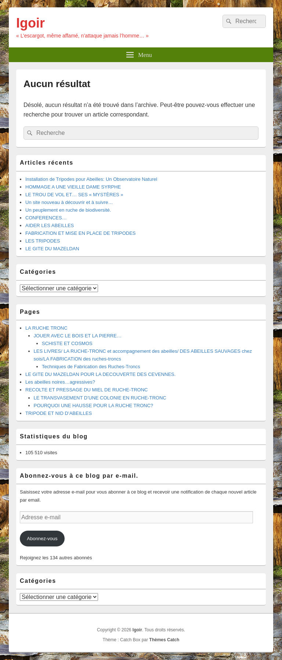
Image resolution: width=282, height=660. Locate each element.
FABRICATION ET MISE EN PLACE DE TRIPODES (80, 233)
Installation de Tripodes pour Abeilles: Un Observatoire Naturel (91, 179)
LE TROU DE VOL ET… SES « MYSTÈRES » (74, 194)
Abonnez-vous (42, 538)
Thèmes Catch (164, 639)
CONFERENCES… (46, 217)
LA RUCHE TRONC (46, 328)
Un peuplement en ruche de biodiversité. (68, 210)
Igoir (30, 23)
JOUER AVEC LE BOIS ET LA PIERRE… (78, 335)
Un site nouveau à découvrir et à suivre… (69, 202)
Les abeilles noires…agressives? (60, 382)
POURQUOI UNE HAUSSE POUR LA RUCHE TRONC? (93, 405)
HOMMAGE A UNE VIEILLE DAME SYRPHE (73, 187)
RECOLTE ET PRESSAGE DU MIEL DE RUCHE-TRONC (86, 389)
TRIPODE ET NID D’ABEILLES (58, 413)
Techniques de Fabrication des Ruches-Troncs (91, 366)
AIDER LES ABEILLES (49, 225)
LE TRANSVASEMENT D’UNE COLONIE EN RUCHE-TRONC (100, 398)
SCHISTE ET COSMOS (67, 343)
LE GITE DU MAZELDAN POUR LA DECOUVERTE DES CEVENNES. (100, 374)
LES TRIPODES (42, 241)
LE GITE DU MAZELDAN (52, 248)
